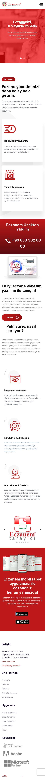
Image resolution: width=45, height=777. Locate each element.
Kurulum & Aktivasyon (16, 438)
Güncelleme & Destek (16, 485)
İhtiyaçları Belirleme (15, 390)
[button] (17, 542)
